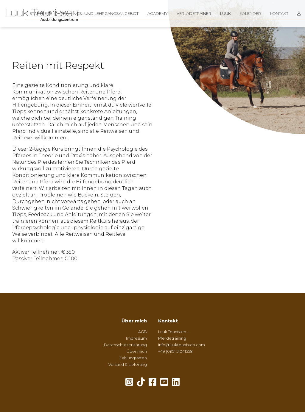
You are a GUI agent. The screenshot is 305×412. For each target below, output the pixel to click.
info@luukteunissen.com (181, 344)
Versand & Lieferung (127, 364)
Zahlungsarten (133, 357)
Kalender (250, 13)
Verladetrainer (194, 13)
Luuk (225, 13)
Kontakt (279, 13)
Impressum (136, 338)
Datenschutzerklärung (125, 344)
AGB (142, 331)
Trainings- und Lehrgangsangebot (100, 13)
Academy (157, 13)
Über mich (134, 321)
